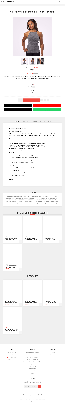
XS (28, 86)
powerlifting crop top (12, 203)
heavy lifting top (41, 203)
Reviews (35, 121)
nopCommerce (35, 401)
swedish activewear (10, 198)
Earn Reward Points (32, 366)
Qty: (16, 100)
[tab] (16, 121)
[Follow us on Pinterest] (34, 394)
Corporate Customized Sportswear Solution (32, 361)
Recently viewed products (53, 354)
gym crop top (21, 200)
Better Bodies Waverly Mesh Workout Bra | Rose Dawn (11, 330)
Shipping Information (32, 364)
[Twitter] (23, 394)
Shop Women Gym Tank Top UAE (23, 196)
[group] (12, 225)
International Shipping (32, 354)
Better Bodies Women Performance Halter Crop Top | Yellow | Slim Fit (51, 239)
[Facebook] (26, 394)
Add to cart (31, 100)
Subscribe (39, 386)
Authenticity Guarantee (32, 359)
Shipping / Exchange (45, 121)
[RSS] (41, 394)
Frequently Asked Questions (32, 352)
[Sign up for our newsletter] (31, 386)
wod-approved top (50, 200)
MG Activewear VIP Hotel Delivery (32, 357)
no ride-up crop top (42, 201)
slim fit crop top (32, 201)
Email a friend (48, 100)
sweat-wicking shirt (30, 198)
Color (32, 90)
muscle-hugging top (52, 201)
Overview (16, 121)
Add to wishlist (41, 100)
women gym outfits (11, 196)
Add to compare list (45, 100)
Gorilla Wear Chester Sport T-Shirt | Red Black (11, 239)
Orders (53, 352)
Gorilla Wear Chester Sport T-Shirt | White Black (11, 266)
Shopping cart (60, 1)
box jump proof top (23, 201)
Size (32, 84)
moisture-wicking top (41, 198)
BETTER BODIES (35, 67)
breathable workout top (50, 196)
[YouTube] (30, 394)
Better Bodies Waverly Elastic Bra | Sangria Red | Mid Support (51, 302)
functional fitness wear (11, 201)
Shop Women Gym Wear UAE (37, 196)
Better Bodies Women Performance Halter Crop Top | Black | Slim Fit (31, 239)
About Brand (26, 121)
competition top (22, 203)
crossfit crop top (30, 200)
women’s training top (40, 200)
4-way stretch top (12, 200)
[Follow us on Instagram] (38, 394)
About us (32, 373)
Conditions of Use (32, 370)
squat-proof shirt (32, 203)
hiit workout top (19, 198)
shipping (42, 403)
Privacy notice (32, 368)
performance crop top (52, 198)
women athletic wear (51, 203)
